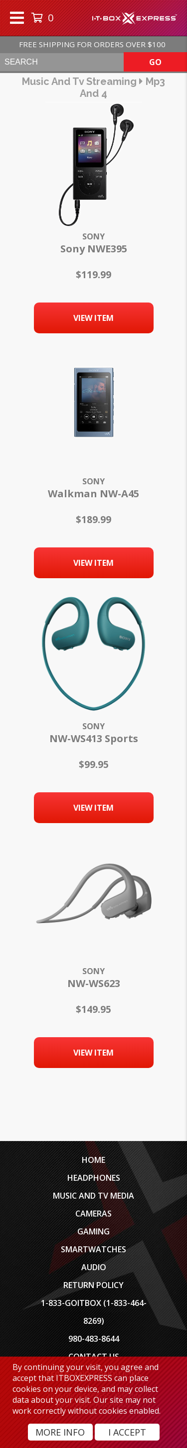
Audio (93, 1267)
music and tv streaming (79, 81)
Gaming (93, 1231)
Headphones (93, 1177)
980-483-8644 (93, 1338)
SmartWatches (93, 1249)
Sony (93, 236)
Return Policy (93, 1285)
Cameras (93, 1213)
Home (93, 1159)
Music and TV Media (93, 1195)
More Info (60, 1432)
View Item (93, 317)
